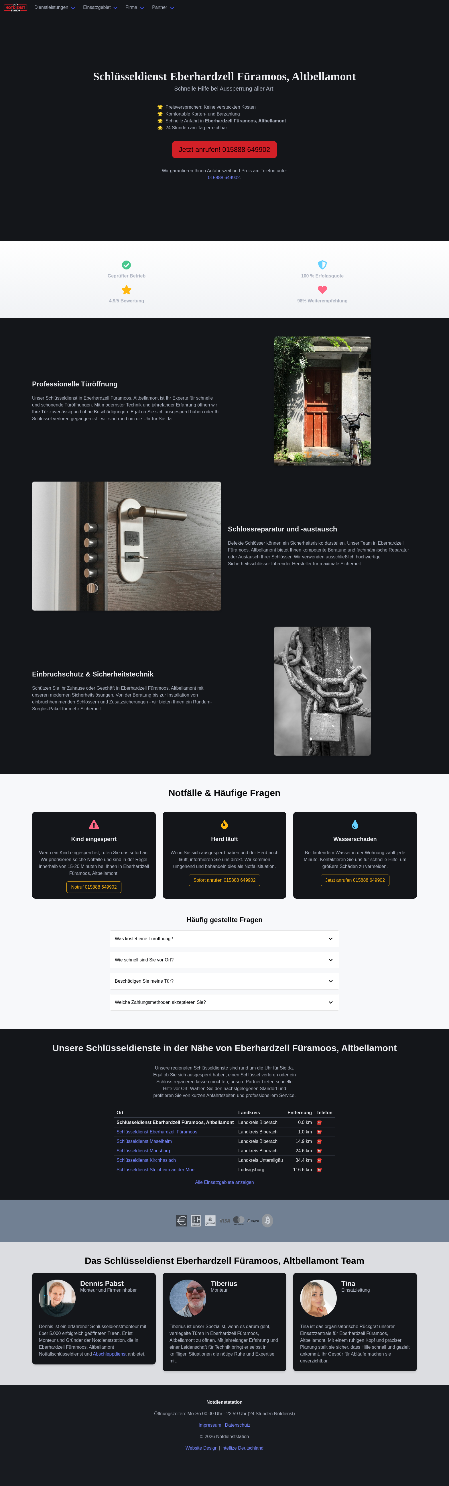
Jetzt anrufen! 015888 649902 (224, 149)
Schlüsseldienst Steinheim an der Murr (156, 1169)
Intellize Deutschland (242, 1448)
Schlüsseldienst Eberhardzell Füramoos (157, 1131)
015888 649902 (224, 177)
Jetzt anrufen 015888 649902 (355, 880)
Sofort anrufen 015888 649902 (224, 880)
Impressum (209, 1425)
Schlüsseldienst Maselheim (144, 1141)
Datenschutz (238, 1425)
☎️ (319, 1122)
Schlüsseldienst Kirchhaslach (146, 1160)
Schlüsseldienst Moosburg (143, 1150)
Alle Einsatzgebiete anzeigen (224, 1182)
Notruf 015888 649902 (94, 887)
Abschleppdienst (110, 1354)
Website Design (202, 1448)
